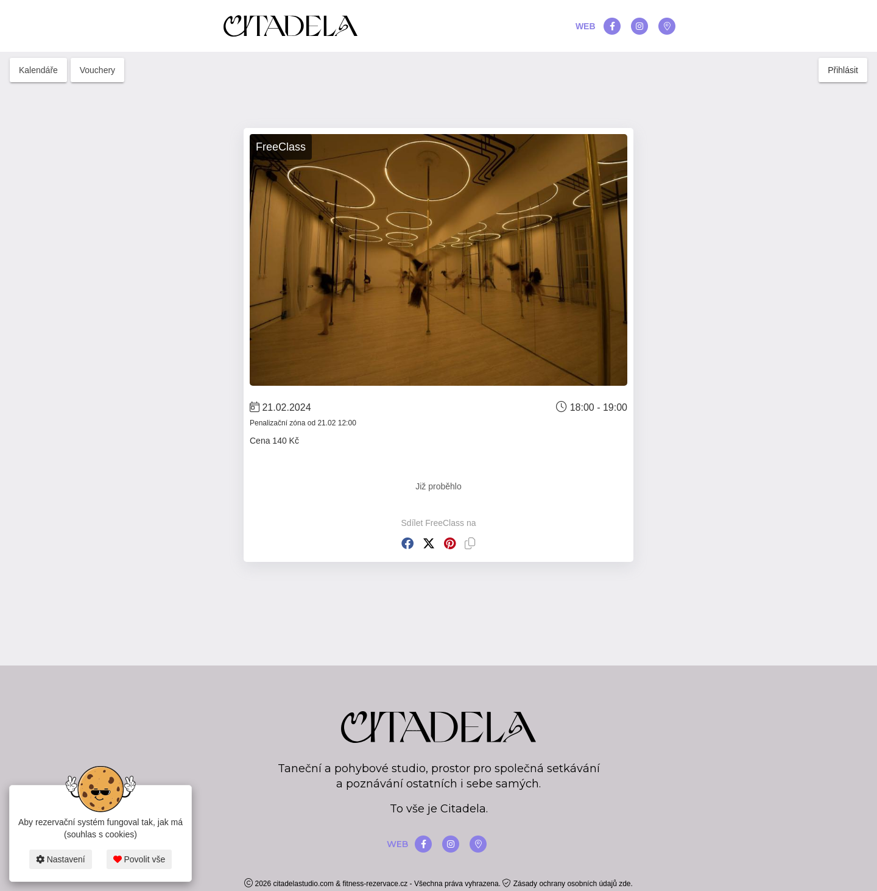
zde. (626, 883)
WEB (586, 26)
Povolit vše (139, 859)
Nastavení (60, 859)
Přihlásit (843, 70)
